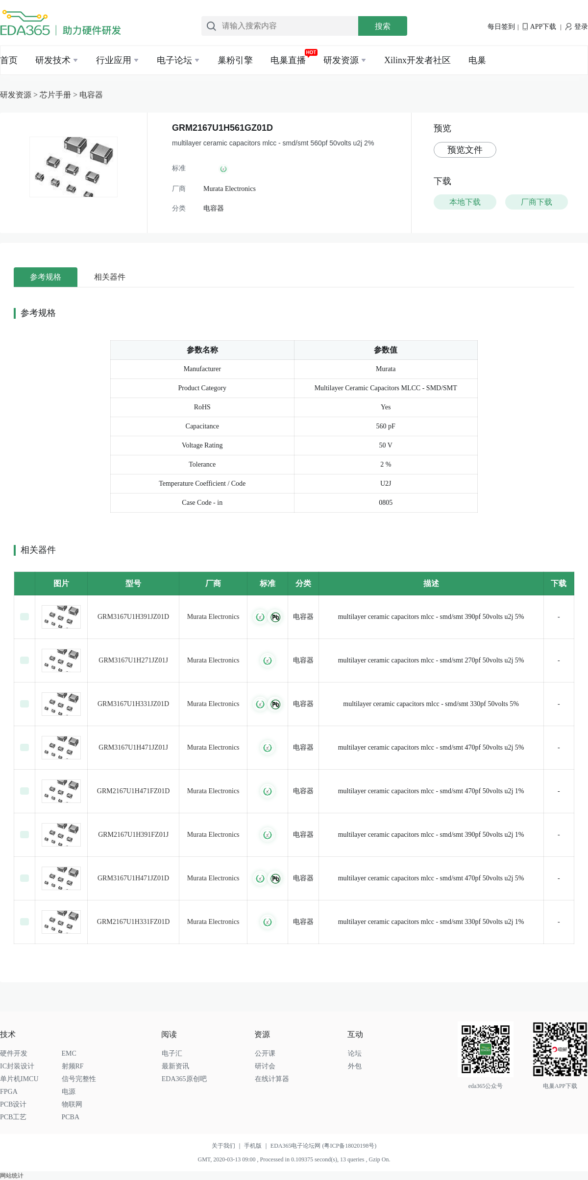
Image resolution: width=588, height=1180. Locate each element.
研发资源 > (20, 95)
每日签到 (501, 26)
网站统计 (12, 1175)
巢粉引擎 (235, 60)
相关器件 (109, 277)
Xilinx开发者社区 (417, 60)
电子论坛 (174, 60)
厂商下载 (536, 202)
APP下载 (539, 26)
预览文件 (465, 150)
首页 (9, 60)
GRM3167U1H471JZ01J (133, 747)
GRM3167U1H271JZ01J (133, 660)
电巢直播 (288, 60)
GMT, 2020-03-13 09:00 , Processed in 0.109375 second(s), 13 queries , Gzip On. (293, 1159)
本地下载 (465, 202)
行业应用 (113, 60)
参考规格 (45, 277)
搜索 (383, 26)
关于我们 (228, 1145)
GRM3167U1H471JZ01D (133, 878)
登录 (576, 26)
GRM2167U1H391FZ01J (133, 834)
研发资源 (341, 60)
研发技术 (53, 60)
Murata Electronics (213, 616)
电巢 (477, 60)
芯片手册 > (59, 95)
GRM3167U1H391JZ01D (133, 616)
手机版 (257, 1145)
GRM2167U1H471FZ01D (133, 791)
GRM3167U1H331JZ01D (133, 704)
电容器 (91, 95)
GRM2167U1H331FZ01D (133, 921)
